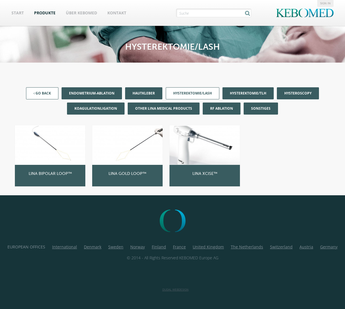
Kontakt (116, 13)
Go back (42, 93)
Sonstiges (261, 108)
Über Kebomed (81, 13)
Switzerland (281, 247)
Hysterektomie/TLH (248, 93)
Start (17, 13)
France (179, 247)
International (64, 247)
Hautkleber (144, 93)
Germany (329, 247)
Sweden (115, 247)
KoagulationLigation (95, 108)
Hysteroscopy (298, 93)
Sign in (325, 3)
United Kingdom (208, 247)
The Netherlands (247, 247)
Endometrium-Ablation (92, 93)
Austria (306, 247)
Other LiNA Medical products (163, 108)
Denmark (92, 247)
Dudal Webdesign (175, 289)
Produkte (45, 13)
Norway (137, 247)
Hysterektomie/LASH (192, 93)
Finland (159, 247)
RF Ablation (221, 108)
